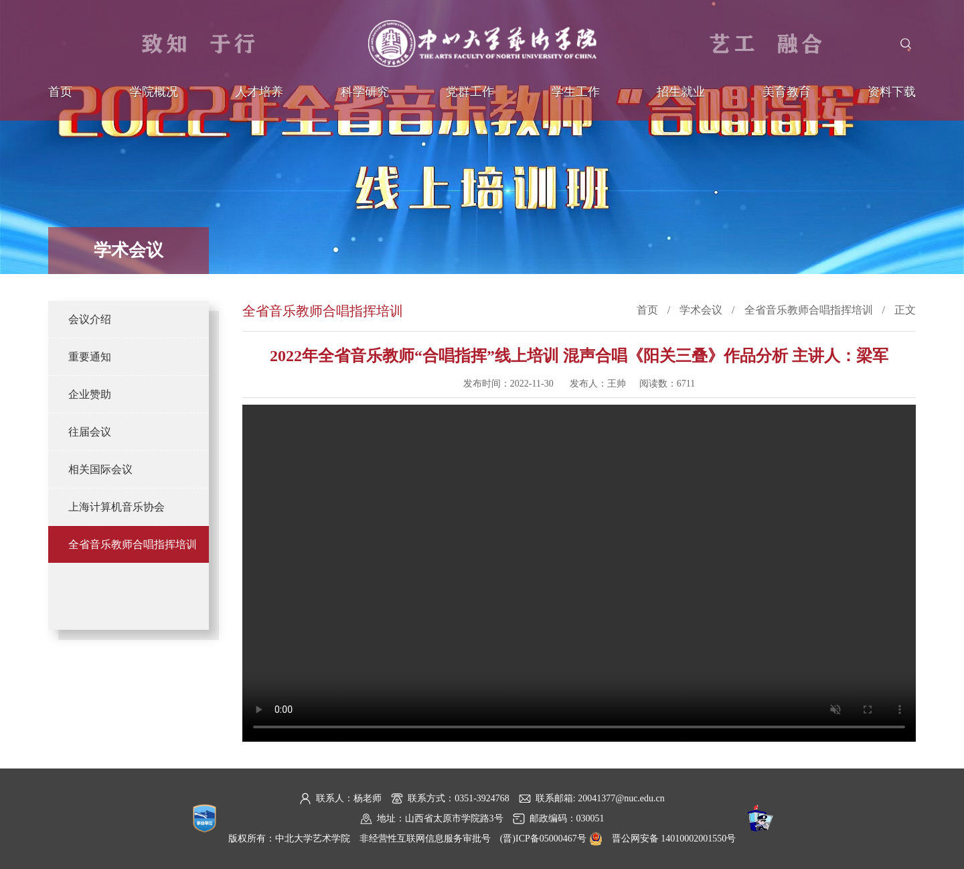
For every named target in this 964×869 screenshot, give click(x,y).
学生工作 (576, 91)
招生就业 (681, 91)
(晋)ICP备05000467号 (543, 838)
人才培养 (259, 91)
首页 (60, 91)
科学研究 (365, 91)
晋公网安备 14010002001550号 (674, 838)
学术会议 (700, 310)
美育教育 (786, 91)
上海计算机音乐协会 (116, 507)
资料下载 (892, 91)
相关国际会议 (100, 469)
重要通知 (89, 356)
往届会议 (89, 432)
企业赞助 (89, 394)
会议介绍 (89, 319)
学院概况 (154, 91)
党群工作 (470, 91)
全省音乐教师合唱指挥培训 (132, 544)
